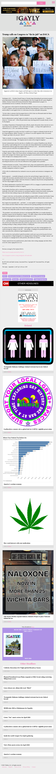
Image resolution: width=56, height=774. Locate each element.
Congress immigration (40, 279)
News (5, 273)
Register (10, 767)
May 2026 (28, 658)
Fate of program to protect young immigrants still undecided (17, 255)
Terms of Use (17, 767)
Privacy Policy (26, 767)
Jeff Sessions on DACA (26, 279)
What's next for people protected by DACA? (13, 252)
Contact (34, 767)
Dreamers (15, 279)
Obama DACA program (38, 276)
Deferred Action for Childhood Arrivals (19, 276)
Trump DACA (7, 279)
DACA (5, 276)
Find (41, 3)
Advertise (4, 767)
